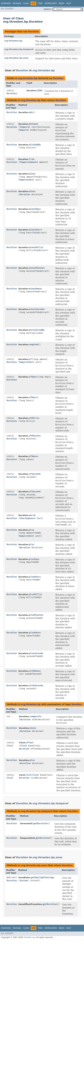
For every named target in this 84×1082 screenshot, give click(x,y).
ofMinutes (35, 435)
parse (32, 515)
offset (30, 742)
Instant (24, 880)
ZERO (39, 90)
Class (26, 3)
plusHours (35, 576)
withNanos (35, 671)
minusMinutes (37, 268)
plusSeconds (36, 653)
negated (33, 344)
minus (32, 173)
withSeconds (36, 685)
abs (31, 112)
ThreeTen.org (29, 937)
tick (28, 775)
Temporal (25, 127)
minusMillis (36, 247)
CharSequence (27, 518)
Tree (40, 3)
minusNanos (35, 288)
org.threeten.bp (13, 41)
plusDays (34, 559)
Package (17, 3)
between (33, 124)
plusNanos (35, 632)
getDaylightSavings (42, 877)
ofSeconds (35, 474)
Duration (33, 31)
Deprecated (51, 3)
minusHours (35, 229)
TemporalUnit (26, 179)
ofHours (33, 397)
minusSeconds (37, 309)
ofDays (33, 377)
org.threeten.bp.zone (16, 58)
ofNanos (33, 456)
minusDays (35, 209)
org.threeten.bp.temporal (18, 49)
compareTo (35, 716)
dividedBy (35, 144)
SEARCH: (48, 9)
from (31, 159)
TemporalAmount (29, 162)
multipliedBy (37, 330)
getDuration (40, 823)
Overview (6, 3)
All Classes (7, 9)
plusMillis (35, 594)
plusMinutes (36, 615)
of (30, 359)
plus (31, 530)
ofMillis (34, 418)
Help (68, 3)
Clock (9, 745)
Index (62, 3)
